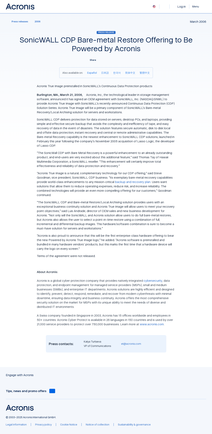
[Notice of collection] (97, 424)
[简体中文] (130, 72)
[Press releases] (18, 21)
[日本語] (105, 72)
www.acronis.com (152, 324)
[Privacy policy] (43, 424)
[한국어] (117, 72)
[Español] (92, 72)
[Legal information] (16, 424)
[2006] (37, 21)
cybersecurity (153, 281)
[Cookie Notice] (68, 424)
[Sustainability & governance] (134, 424)
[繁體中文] (145, 72)
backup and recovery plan (133, 182)
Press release (106, 32)
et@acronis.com (131, 343)
